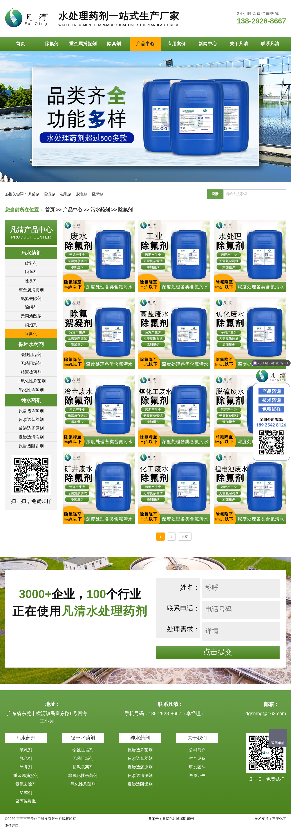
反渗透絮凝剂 (31, 419)
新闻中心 (208, 43)
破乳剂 (66, 194)
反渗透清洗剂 (31, 437)
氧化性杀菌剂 (31, 389)
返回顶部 (277, 743)
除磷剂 (31, 307)
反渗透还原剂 (31, 428)
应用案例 (176, 43)
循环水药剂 (31, 344)
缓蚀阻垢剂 (31, 354)
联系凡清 (270, 43)
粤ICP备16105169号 (178, 819)
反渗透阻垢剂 (31, 445)
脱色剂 (81, 194)
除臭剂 (114, 43)
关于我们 (197, 738)
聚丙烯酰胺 (31, 316)
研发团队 (197, 767)
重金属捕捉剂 (83, 43)
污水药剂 (100, 209)
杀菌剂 (34, 194)
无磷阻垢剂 (31, 363)
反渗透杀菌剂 (31, 410)
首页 (20, 43)
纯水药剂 (31, 400)
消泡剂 (31, 324)
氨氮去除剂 (31, 298)
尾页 (184, 536)
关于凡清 (239, 43)
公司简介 (197, 750)
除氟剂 (52, 43)
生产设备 (197, 758)
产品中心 (145, 43)
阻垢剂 (97, 194)
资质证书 (197, 775)
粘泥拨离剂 (31, 372)
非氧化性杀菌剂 (31, 381)
